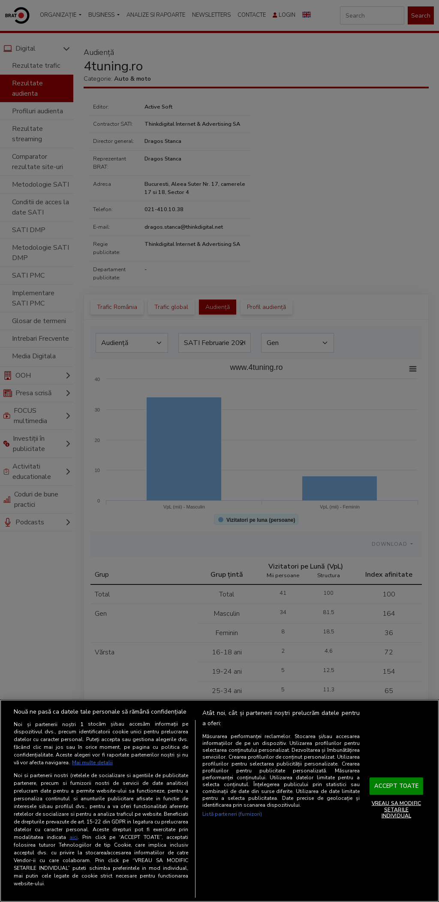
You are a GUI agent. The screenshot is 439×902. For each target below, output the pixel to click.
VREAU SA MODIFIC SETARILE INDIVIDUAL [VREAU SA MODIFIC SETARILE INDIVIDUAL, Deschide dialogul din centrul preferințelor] (396, 809)
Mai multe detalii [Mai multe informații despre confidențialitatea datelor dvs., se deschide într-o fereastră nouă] (92, 762)
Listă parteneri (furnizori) (232, 814)
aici (73, 837)
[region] (219, 800)
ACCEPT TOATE (396, 786)
